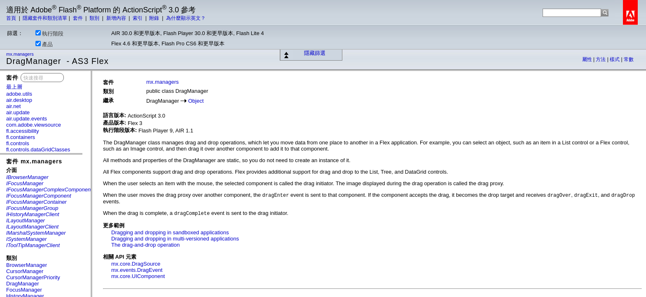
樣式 (615, 59)
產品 (44, 44)
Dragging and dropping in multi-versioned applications (175, 239)
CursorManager (24, 271)
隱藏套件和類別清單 (45, 18)
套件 (78, 18)
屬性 (587, 59)
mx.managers (20, 54)
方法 (601, 59)
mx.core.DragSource (135, 264)
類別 (95, 18)
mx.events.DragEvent (136, 270)
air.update (18, 112)
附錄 (154, 18)
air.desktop (19, 100)
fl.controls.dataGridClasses (38, 149)
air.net (13, 106)
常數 (629, 59)
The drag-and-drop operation (145, 245)
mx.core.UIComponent (138, 276)
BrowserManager (26, 265)
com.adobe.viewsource (33, 125)
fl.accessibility (22, 131)
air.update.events (26, 119)
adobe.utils (19, 94)
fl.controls (17, 143)
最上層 (14, 87)
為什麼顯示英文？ (186, 18)
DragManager (22, 283)
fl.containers (20, 137)
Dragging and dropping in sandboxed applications (170, 232)
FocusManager (24, 290)
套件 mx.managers (34, 161)
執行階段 (49, 33)
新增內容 (116, 18)
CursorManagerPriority (33, 277)
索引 (138, 18)
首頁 (11, 18)
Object (196, 101)
